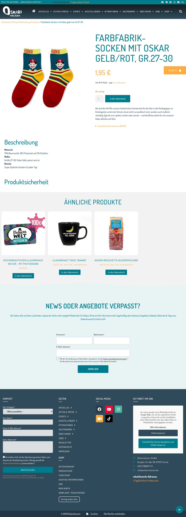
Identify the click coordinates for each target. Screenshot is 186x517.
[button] (180, 11)
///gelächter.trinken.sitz (146, 480)
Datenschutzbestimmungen (115, 359)
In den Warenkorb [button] (23, 275)
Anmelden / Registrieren (72, 493)
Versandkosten (119, 82)
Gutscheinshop (66, 466)
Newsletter (65, 442)
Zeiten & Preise (62, 11)
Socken (35, 22)
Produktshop (65, 471)
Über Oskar (147, 11)
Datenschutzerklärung (12, 463)
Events (78, 11)
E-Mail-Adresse (63, 346)
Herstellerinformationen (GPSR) (112, 126)
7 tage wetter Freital (79, 2)
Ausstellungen (94, 11)
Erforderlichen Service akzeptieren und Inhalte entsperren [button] (158, 443)
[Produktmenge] (99, 98)
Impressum (64, 451)
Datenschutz (65, 447)
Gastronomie (130, 11)
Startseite (6, 22)
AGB (61, 484)
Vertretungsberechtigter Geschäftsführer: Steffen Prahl (135, 126)
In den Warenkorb (118, 98)
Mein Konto (64, 488)
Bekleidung (25, 22)
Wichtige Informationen (71, 479)
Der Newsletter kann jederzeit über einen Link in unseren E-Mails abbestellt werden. (88, 361)
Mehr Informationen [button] (158, 427)
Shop (168, 11)
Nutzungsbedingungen (30, 477)
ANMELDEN (93, 369)
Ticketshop (64, 475)
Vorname (60, 334)
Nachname (98, 334)
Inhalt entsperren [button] (158, 433)
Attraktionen (113, 11)
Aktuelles (45, 11)
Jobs (159, 11)
